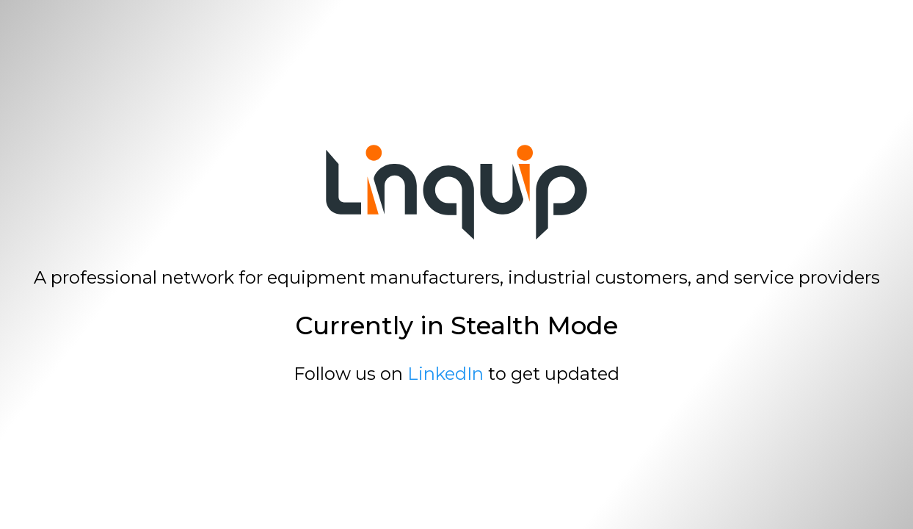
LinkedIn (445, 373)
